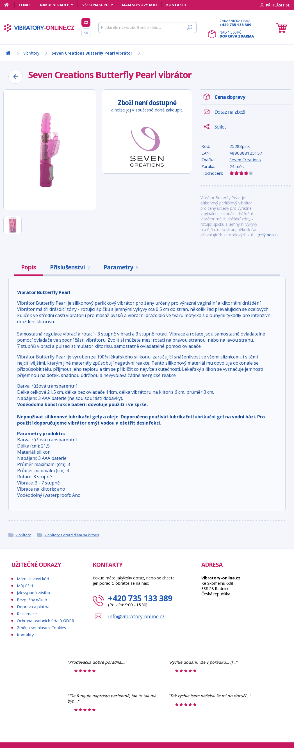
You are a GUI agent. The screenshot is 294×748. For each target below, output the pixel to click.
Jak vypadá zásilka (33, 592)
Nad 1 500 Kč (237, 34)
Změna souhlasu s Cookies (41, 627)
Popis (28, 267)
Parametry (121, 267)
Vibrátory (23, 534)
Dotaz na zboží (230, 111)
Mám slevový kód (139, 4)
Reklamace (27, 613)
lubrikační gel (208, 417)
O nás (25, 4)
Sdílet (220, 126)
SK (86, 32)
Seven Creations (245, 159)
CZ (86, 22)
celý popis (268, 234)
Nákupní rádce (54, 4)
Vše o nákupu (95, 4)
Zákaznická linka (237, 22)
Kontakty (176, 4)
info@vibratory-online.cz (136, 616)
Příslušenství (70, 267)
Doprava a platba (33, 606)
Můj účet (25, 585)
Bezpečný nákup (32, 599)
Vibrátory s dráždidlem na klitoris (71, 534)
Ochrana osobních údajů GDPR (45, 620)
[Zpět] (15, 77)
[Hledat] (147, 27)
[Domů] (9, 5)
